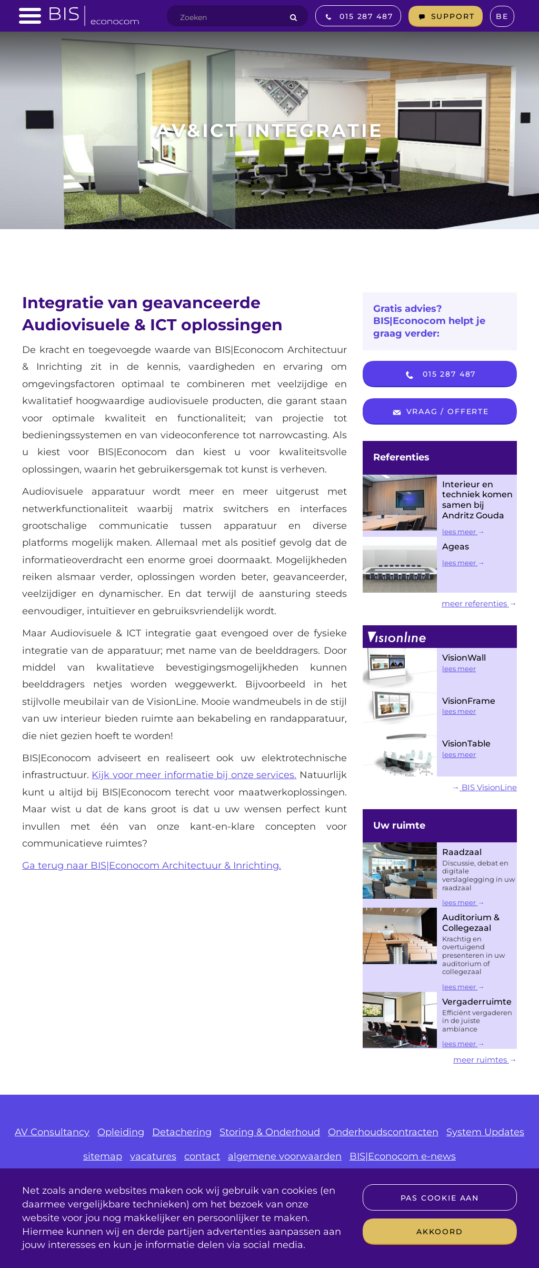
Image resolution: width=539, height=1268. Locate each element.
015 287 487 (439, 375)
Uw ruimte (399, 825)
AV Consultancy (52, 1132)
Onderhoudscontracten (383, 1132)
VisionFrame (468, 701)
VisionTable (466, 744)
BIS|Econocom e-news (403, 1156)
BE (502, 16)
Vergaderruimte (477, 1002)
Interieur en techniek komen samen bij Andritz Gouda (477, 499)
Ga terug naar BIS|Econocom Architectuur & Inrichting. (151, 865)
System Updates (485, 1132)
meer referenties (479, 603)
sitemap (102, 1156)
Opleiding (120, 1132)
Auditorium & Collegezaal (471, 922)
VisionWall (464, 658)
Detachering (182, 1132)
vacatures (153, 1156)
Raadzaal (462, 852)
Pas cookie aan (440, 1198)
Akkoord (439, 1231)
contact (202, 1156)
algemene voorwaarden (285, 1156)
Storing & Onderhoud (269, 1132)
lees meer (463, 531)
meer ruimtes (485, 1060)
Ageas (455, 547)
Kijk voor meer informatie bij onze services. (194, 775)
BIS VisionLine (484, 787)
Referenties (401, 457)
